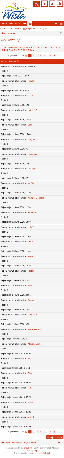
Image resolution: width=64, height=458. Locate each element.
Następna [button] (54, 55)
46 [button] (50, 56)
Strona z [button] (26, 55)
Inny (32, 50)
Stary (30, 402)
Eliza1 (31, 373)
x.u (29, 388)
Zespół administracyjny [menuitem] (36, 28)
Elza (30, 285)
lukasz (31, 81)
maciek (31, 242)
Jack (30, 125)
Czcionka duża (59, 3)
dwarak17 (32, 315)
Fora (25, 24)
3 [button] (37, 56)
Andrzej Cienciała (36, 198)
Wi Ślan (31, 183)
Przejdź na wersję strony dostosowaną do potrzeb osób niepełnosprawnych (36, 4)
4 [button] (40, 56)
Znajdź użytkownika (12, 28)
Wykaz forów (30, 443)
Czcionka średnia (52, 3)
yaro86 (31, 417)
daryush (31, 139)
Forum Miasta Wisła (11, 23)
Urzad (31, 95)
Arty (35, 451)
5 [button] (44, 56)
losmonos (32, 154)
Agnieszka (32, 212)
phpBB (26, 448)
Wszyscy (24, 48)
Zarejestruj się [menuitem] (62, 24)
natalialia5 (32, 110)
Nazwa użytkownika (10, 61)
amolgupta (33, 168)
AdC (30, 358)
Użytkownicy (30, 24)
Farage (31, 300)
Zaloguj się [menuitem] (57, 24)
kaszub (31, 271)
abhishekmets (34, 329)
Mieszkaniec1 (34, 344)
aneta (30, 256)
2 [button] (33, 56)
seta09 (31, 227)
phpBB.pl (46, 453)
